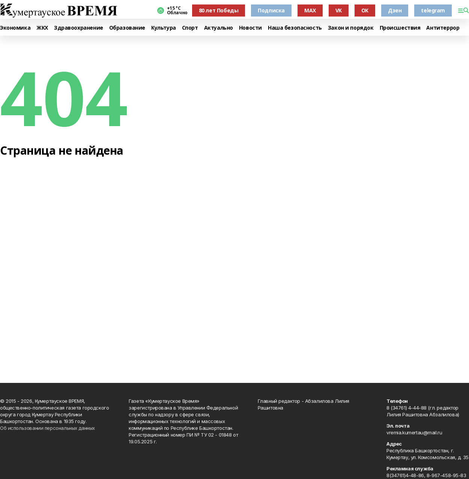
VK (338, 10)
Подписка (271, 10)
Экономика (15, 28)
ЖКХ (42, 28)
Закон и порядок (351, 28)
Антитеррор (442, 28)
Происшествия (400, 28)
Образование (127, 28)
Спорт (190, 28)
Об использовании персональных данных (47, 428)
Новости (250, 28)
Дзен (394, 10)
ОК (364, 10)
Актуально (218, 28)
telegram (433, 10)
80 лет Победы (219, 10)
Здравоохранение (78, 28)
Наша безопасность (295, 28)
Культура (163, 28)
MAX (310, 10)
